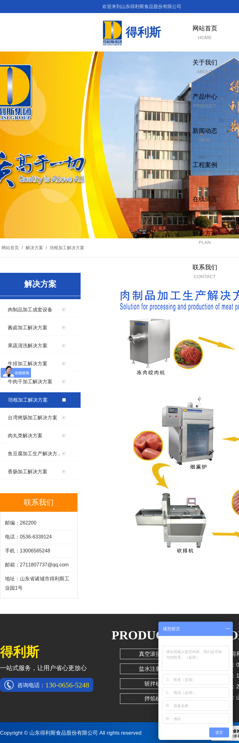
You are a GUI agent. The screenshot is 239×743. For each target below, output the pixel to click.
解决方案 (34, 247)
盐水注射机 (153, 669)
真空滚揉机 (153, 654)
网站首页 (10, 247)
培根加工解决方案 (66, 247)
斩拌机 (152, 684)
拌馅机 (152, 699)
